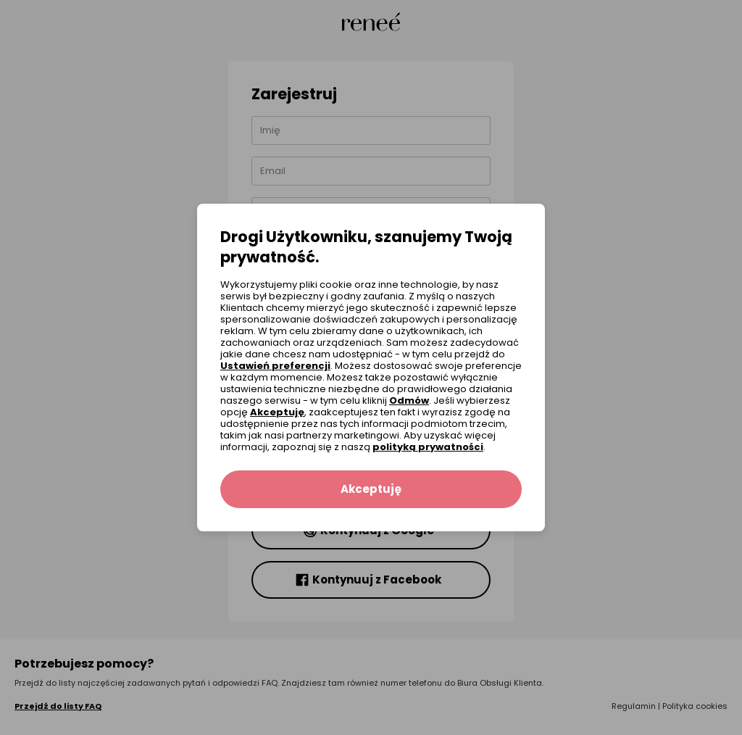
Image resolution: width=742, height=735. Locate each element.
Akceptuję (277, 412)
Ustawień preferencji (275, 366)
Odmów (409, 400)
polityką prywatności (427, 447)
